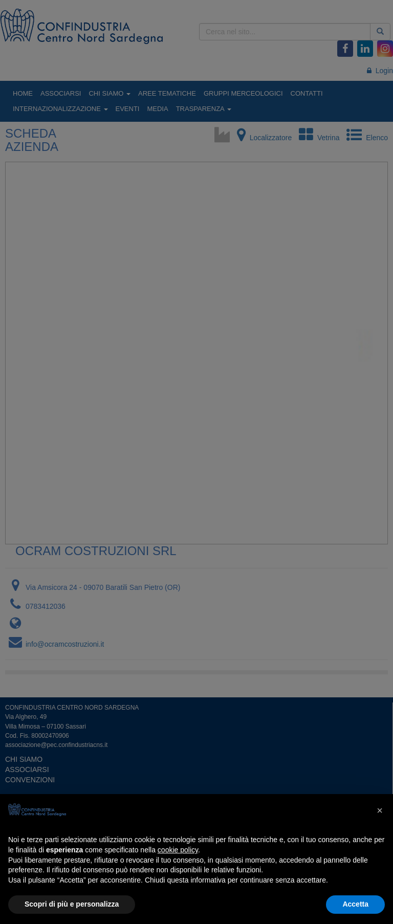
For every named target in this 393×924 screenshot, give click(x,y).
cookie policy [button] (178, 850)
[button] (380, 810)
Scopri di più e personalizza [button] (72, 904)
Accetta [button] (355, 904)
